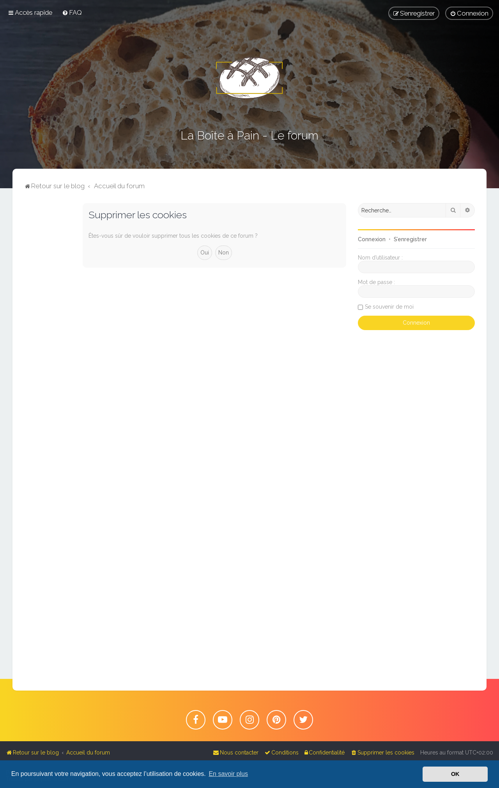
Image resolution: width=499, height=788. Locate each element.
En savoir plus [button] (228, 773)
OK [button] (455, 774)
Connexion (372, 239)
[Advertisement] (47, 320)
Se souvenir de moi (389, 307)
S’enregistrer (410, 239)
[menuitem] (72, 12)
